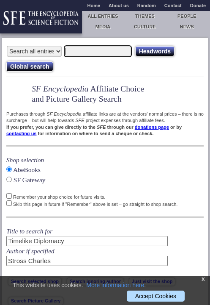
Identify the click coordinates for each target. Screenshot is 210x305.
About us (119, 5)
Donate (198, 5)
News (187, 26)
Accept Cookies (155, 296)
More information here (115, 285)
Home (94, 5)
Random (146, 5)
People (186, 16)
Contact (173, 5)
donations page (152, 127)
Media (102, 26)
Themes (145, 16)
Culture (145, 26)
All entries (103, 16)
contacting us (21, 133)
